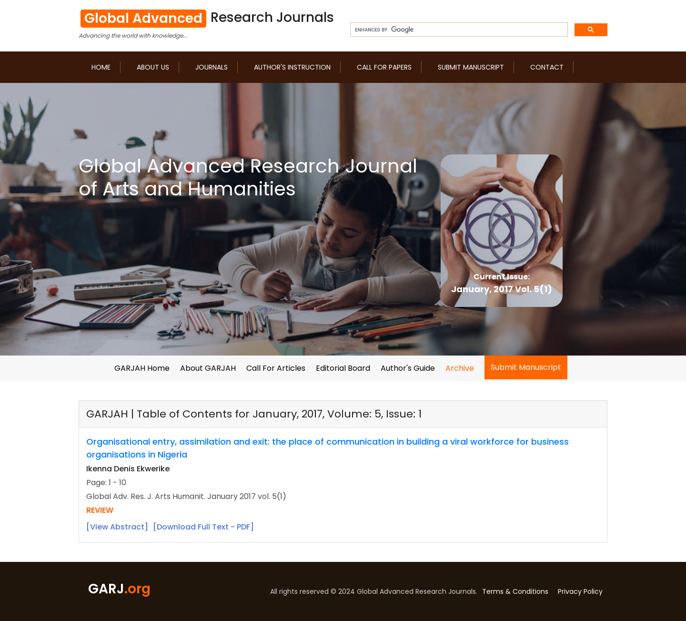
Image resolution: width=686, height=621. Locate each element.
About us (153, 67)
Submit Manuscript (471, 67)
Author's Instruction (292, 67)
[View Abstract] (117, 526)
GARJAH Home (142, 368)
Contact (547, 67)
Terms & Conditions (515, 591)
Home (101, 67)
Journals (211, 67)
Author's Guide (408, 368)
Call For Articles (275, 368)
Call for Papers (384, 67)
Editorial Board (343, 368)
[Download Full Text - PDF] (203, 526)
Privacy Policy (580, 591)
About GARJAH (208, 368)
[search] (458, 30)
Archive (459, 368)
